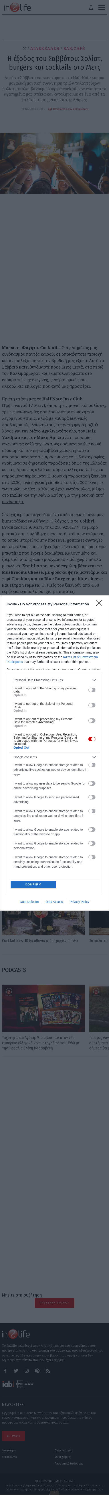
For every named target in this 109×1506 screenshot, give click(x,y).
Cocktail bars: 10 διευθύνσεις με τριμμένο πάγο (40, 940)
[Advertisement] (54, 1106)
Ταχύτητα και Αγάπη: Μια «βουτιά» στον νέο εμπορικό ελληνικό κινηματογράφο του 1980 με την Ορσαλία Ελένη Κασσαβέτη (41, 1043)
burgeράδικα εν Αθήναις (25, 521)
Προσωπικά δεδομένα (69, 1463)
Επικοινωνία (9, 1457)
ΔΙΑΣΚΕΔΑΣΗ (45, 48)
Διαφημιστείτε (64, 1450)
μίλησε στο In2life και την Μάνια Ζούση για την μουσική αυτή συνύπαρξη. (53, 495)
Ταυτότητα (9, 1450)
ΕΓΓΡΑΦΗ (13, 1435)
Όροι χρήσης (63, 1457)
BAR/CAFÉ (74, 48)
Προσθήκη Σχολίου (54, 1302)
